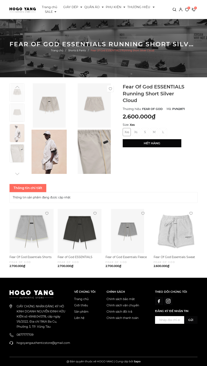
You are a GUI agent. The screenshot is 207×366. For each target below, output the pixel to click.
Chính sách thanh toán (122, 318)
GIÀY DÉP (70, 7)
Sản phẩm (81, 311)
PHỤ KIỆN (113, 7)
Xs (135, 132)
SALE (49, 12)
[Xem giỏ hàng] (193, 9)
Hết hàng (152, 143)
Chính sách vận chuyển (123, 305)
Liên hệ (79, 318)
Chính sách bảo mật (121, 299)
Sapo (137, 361)
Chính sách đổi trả (119, 311)
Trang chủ (49, 7)
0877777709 (25, 335)
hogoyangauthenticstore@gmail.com (43, 343)
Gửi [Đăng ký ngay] (190, 320)
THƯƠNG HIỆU (138, 7)
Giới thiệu (81, 305)
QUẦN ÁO (92, 7)
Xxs (127, 132)
